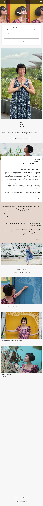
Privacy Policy (23, 495)
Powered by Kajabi (21, 503)
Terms (18, 495)
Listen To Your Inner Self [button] (21, 138)
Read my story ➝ (36, 166)
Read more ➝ (4, 217)
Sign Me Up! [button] (21, 41)
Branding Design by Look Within (21, 501)
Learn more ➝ (4, 307)
